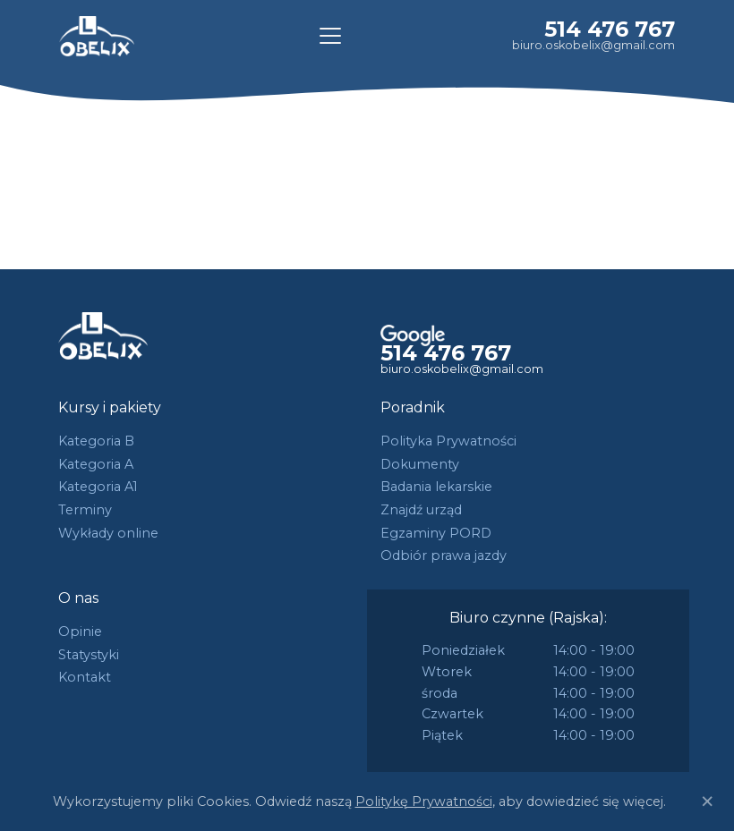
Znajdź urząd (421, 510)
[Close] (707, 801)
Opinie (80, 631)
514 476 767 (609, 29)
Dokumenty (419, 464)
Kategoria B (96, 441)
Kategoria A (95, 464)
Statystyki (88, 655)
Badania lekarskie (436, 487)
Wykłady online (108, 533)
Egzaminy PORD (435, 533)
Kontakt (84, 677)
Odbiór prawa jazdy (443, 555)
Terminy (85, 510)
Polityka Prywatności (448, 441)
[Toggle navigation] (330, 36)
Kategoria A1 (98, 487)
